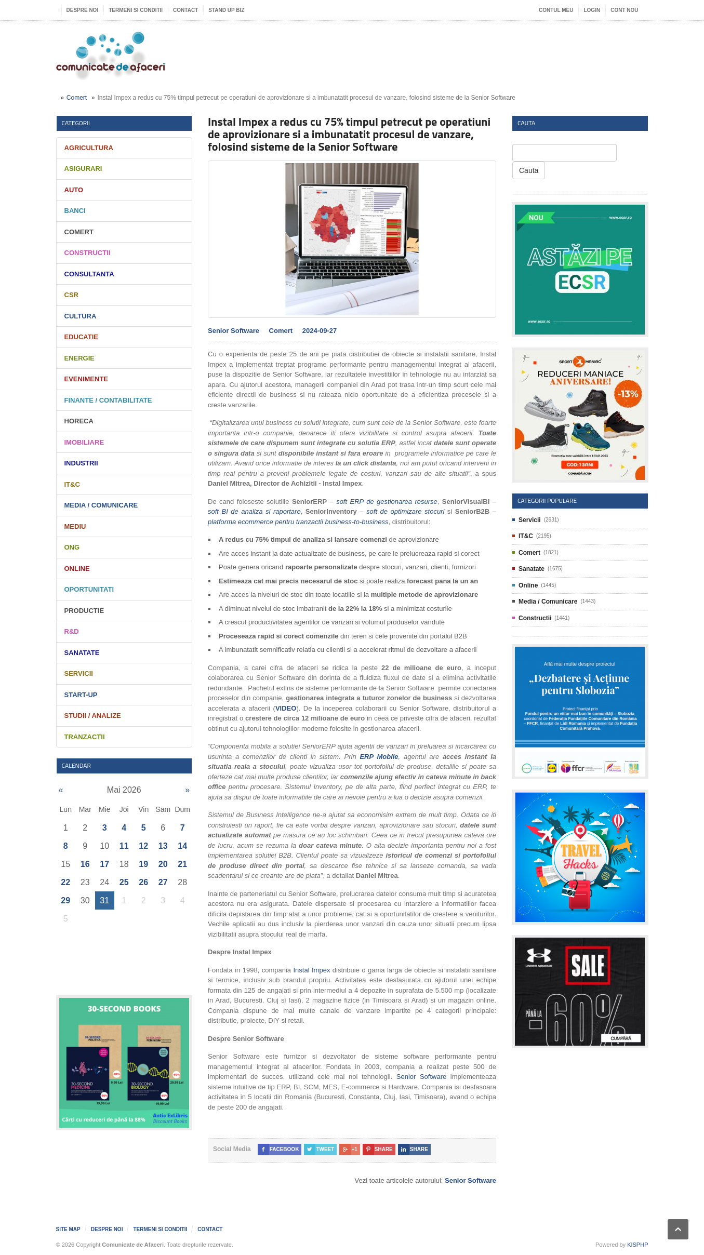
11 (124, 846)
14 (182, 846)
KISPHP (637, 1244)
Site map (68, 1229)
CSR (71, 295)
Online (77, 568)
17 (104, 864)
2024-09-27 (319, 331)
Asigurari (83, 168)
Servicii (78, 673)
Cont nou (624, 10)
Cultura (80, 316)
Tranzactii (84, 737)
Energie (79, 358)
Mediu (75, 526)
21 (182, 864)
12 (143, 846)
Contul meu (556, 10)
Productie (84, 611)
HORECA (79, 421)
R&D (71, 631)
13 (163, 846)
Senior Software (421, 1076)
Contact (185, 10)
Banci (75, 211)
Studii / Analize (92, 715)
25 (124, 882)
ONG (72, 547)
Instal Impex (311, 970)
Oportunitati (89, 589)
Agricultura (88, 148)
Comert (77, 97)
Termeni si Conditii (136, 10)
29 (65, 900)
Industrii (81, 463)
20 (163, 864)
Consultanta (89, 274)
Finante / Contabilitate (108, 400)
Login (591, 10)
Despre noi (83, 10)
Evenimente (86, 379)
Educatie (81, 337)
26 (143, 882)
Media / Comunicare (101, 505)
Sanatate (82, 653)
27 (163, 882)
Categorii (76, 122)
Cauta (528, 170)
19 (143, 864)
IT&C (72, 484)
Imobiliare (84, 442)
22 (65, 882)
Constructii (87, 253)
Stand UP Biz (226, 10)
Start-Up (81, 695)
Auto (74, 190)
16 (85, 864)
